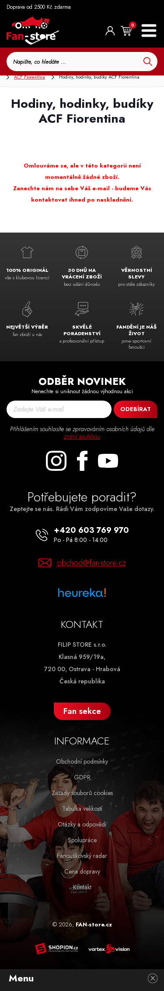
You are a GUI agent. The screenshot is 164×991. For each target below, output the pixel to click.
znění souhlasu (82, 436)
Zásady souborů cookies (82, 793)
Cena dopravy (82, 871)
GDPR (82, 777)
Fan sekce (82, 711)
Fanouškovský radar (82, 855)
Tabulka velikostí (82, 808)
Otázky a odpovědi (82, 824)
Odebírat (135, 409)
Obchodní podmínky (82, 761)
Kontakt (82, 887)
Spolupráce (82, 840)
